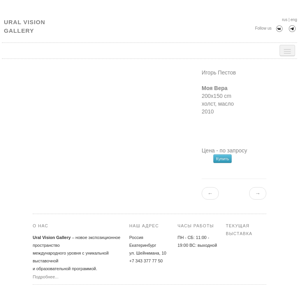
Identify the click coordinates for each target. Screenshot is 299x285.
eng (293, 20)
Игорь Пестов (219, 72)
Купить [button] (222, 158)
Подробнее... (45, 276)
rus (284, 20)
